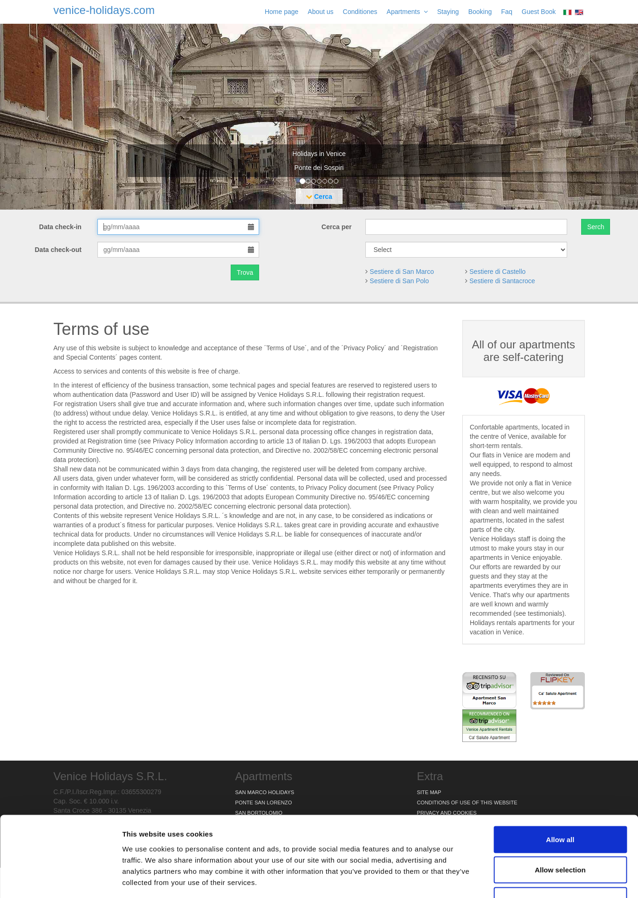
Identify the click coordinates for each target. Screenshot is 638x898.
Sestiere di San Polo (399, 281)
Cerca (319, 196)
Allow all (560, 776)
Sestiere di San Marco (402, 271)
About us (320, 11)
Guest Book (538, 11)
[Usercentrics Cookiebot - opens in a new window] (60, 880)
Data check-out (59, 249)
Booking (480, 11)
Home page (281, 11)
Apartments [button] (407, 11)
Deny (560, 837)
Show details (489, 880)
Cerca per (337, 227)
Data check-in (61, 227)
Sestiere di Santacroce (502, 281)
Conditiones (360, 11)
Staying (448, 11)
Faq (506, 11)
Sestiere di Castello (497, 271)
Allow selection (560, 806)
